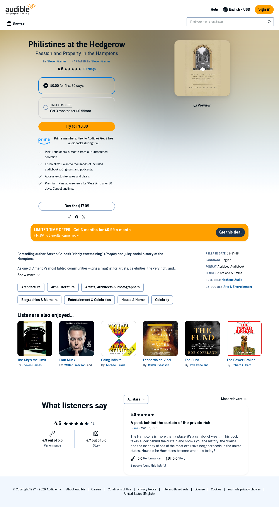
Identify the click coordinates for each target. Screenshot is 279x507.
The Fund (192, 360)
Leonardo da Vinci (157, 360)
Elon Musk (67, 360)
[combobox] (230, 21)
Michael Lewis (115, 365)
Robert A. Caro (241, 365)
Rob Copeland (199, 365)
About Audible (75, 489)
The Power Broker (241, 360)
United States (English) (139, 494)
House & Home (133, 300)
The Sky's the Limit (31, 360)
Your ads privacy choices (244, 489)
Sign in (264, 9)
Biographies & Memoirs (39, 300)
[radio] (76, 85)
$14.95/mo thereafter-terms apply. (82, 232)
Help (214, 9)
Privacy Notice (147, 489)
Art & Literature (63, 287)
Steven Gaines (32, 365)
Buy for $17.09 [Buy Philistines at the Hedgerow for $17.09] (77, 206)
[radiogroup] (76, 98)
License (200, 489)
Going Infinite (111, 360)
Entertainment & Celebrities (89, 300)
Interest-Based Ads (175, 489)
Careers (96, 489)
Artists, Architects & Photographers (112, 287)
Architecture (31, 287)
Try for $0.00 (77, 126)
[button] (69, 216)
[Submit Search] (270, 21)
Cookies (216, 489)
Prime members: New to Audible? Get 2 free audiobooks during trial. (83, 141)
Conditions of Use (119, 489)
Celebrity (162, 300)
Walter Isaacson (74, 365)
